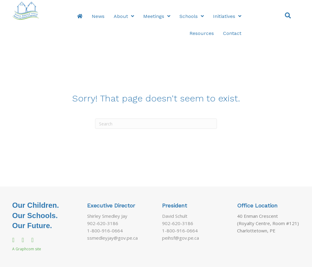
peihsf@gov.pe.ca (180, 238)
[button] (288, 15)
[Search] (156, 123)
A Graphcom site (26, 249)
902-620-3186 (102, 223)
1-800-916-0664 (105, 231)
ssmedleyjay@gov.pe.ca (112, 238)
